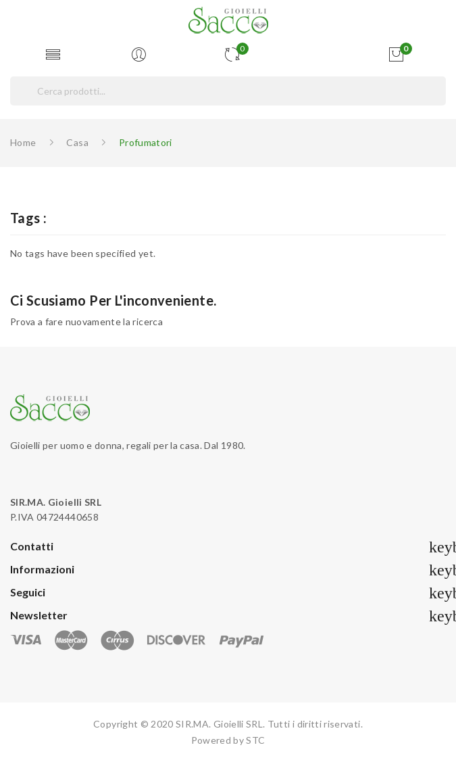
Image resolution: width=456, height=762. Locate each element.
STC (255, 740)
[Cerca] (228, 90)
